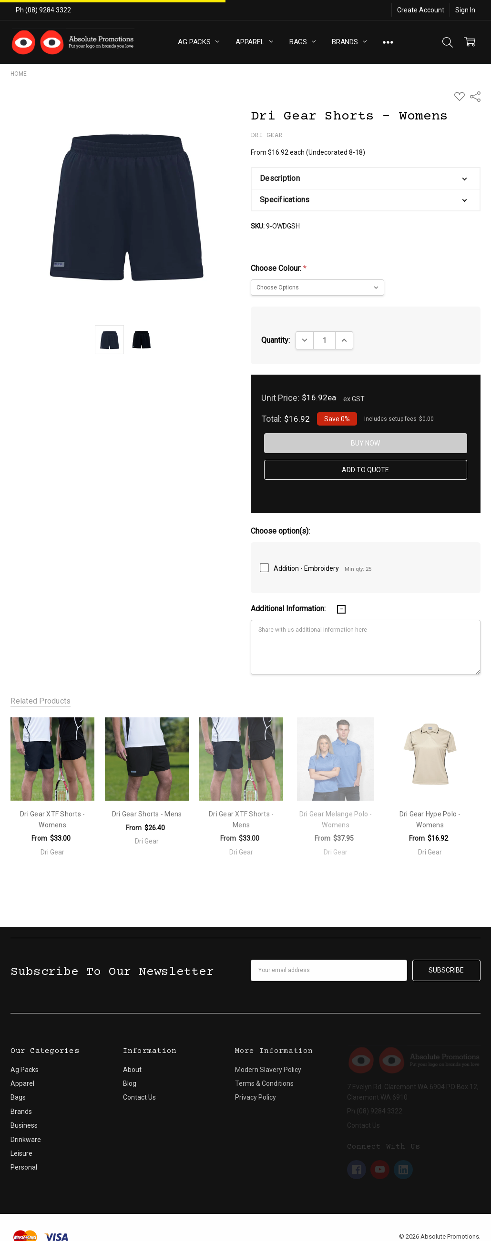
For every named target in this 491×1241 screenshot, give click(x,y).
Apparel (254, 42)
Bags (302, 42)
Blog (129, 1070)
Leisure (21, 1140)
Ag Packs (198, 42)
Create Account (420, 10)
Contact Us (139, 1084)
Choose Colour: (279, 268)
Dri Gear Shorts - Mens (147, 814)
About (132, 1056)
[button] (365, 178)
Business (24, 1112)
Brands (349, 42)
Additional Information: (289, 608)
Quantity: (275, 340)
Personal (23, 1154)
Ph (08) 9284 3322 (43, 10)
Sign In (465, 10)
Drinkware (25, 1126)
